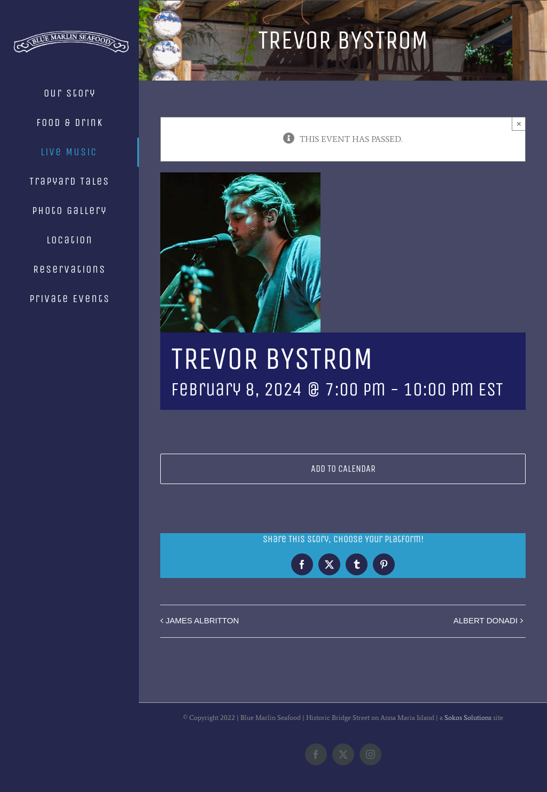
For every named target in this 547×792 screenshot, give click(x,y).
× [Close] (519, 123)
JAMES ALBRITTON (202, 620)
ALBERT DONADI (486, 620)
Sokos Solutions (467, 718)
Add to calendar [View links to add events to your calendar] (343, 468)
